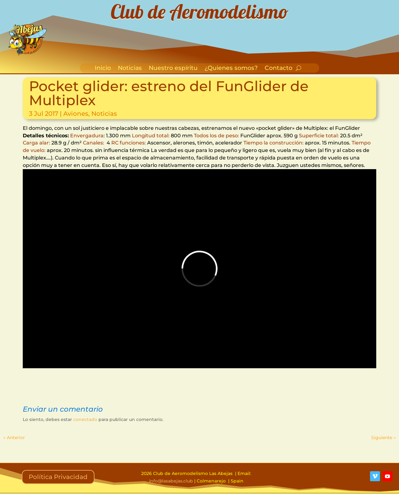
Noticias (130, 68)
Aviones (75, 113)
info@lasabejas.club (171, 481)
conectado (85, 419)
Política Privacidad (58, 477)
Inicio (103, 68)
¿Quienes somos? (231, 68)
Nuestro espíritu (173, 68)
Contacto (278, 68)
